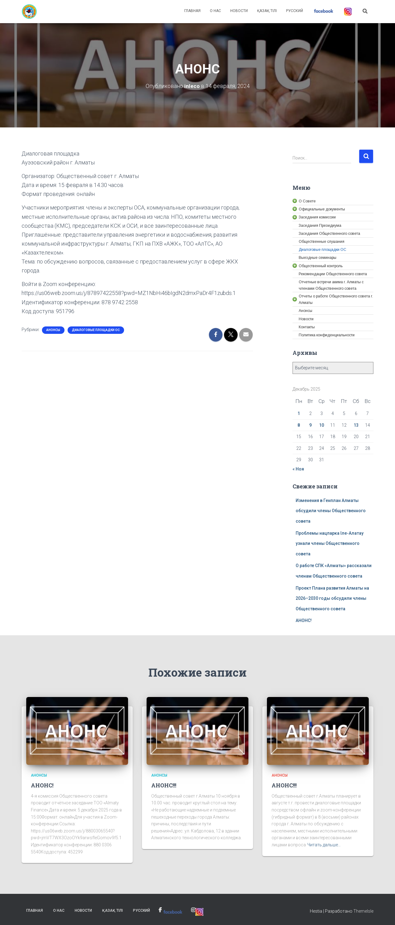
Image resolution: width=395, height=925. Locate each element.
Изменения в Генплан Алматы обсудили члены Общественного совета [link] (331, 511)
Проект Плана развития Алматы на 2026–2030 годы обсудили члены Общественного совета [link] (332, 598)
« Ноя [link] (298, 469)
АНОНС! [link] (304, 620)
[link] (29, 11)
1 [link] (298, 413)
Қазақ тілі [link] (267, 11)
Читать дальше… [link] (324, 844)
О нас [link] (215, 11)
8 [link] (298, 425)
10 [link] (321, 425)
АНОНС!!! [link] (163, 785)
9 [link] (310, 425)
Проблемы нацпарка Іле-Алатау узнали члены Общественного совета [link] (330, 543)
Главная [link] (192, 11)
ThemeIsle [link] (363, 911)
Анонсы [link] (53, 330)
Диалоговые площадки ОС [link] (96, 330)
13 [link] (356, 425)
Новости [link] (239, 11)
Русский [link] (294, 11)
